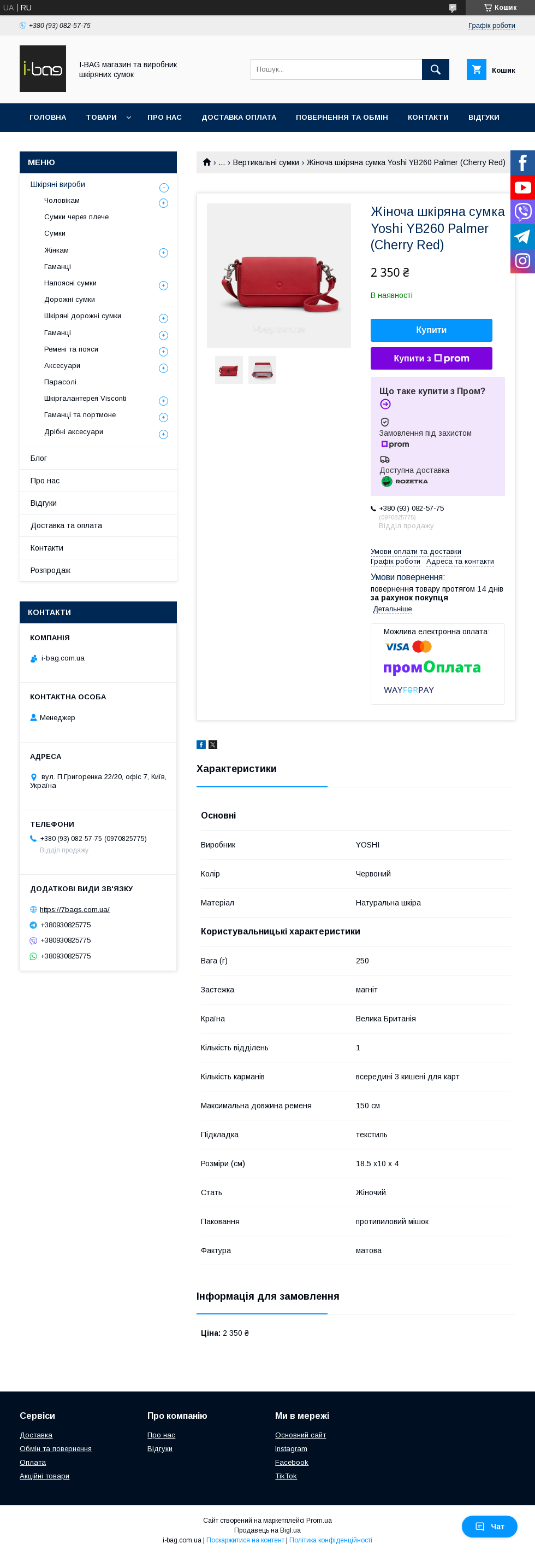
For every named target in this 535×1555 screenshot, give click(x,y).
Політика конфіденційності (330, 1540)
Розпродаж (50, 570)
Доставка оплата (238, 117)
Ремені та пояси (71, 349)
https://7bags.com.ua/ (75, 909)
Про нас (164, 117)
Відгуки (484, 117)
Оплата (33, 1462)
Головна (47, 117)
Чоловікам (62, 200)
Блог (39, 458)
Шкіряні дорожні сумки (82, 316)
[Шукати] (435, 69)
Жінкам (56, 250)
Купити (432, 330)
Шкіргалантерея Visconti (85, 398)
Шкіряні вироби (58, 184)
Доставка (36, 1435)
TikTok (286, 1476)
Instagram (291, 1449)
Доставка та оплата (66, 525)
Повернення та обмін (342, 117)
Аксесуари (62, 365)
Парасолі (60, 382)
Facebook (291, 1462)
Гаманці (57, 266)
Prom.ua (319, 1520)
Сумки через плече (76, 217)
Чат (489, 1526)
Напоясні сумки (70, 283)
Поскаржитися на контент (245, 1540)
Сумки (55, 233)
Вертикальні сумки (266, 162)
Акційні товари (44, 1476)
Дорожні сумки (69, 299)
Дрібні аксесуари (73, 432)
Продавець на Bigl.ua (267, 1530)
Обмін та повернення (56, 1449)
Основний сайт (300, 1435)
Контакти (428, 117)
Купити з (431, 359)
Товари (101, 117)
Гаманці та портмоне (80, 415)
